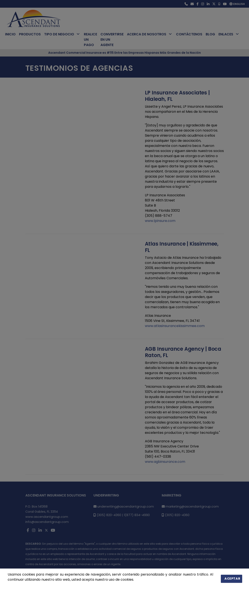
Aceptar (233, 578)
